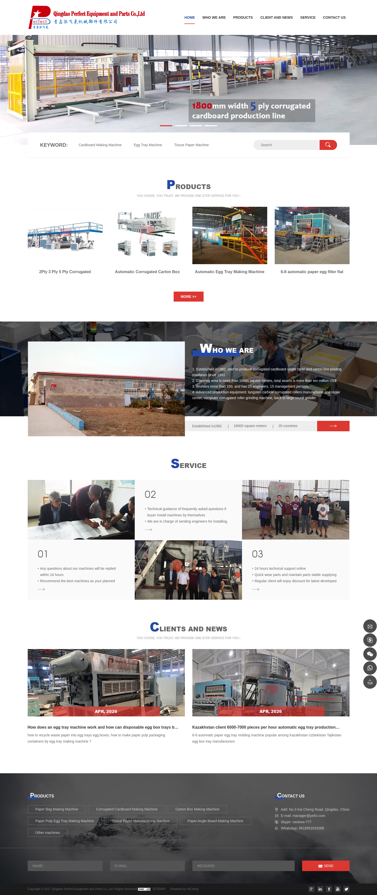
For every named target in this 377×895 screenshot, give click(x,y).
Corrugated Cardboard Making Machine (126, 809)
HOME (189, 17)
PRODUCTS (243, 17)
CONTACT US (334, 17)
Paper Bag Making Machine (56, 809)
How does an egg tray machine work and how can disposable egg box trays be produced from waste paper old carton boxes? (102, 729)
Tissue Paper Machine (191, 145)
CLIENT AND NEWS (276, 17)
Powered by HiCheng (184, 889)
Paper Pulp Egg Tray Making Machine (64, 821)
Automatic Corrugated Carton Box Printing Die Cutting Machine (147, 272)
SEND (329, 866)
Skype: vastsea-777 (296, 822)
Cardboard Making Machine (100, 145)
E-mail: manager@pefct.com (303, 816)
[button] (166, 125)
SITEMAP (159, 889)
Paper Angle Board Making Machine (215, 821)
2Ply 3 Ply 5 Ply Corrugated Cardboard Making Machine (65, 272)
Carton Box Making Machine (197, 809)
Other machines (47, 833)
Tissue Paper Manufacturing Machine (140, 821)
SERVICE (308, 17)
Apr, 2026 (106, 711)
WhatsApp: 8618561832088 (302, 828)
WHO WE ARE (214, 17)
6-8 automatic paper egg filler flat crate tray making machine (312, 272)
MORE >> (188, 297)
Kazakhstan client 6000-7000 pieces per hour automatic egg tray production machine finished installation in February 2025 (264, 729)
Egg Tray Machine (148, 145)
